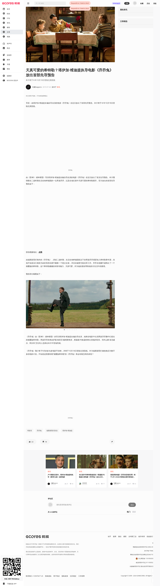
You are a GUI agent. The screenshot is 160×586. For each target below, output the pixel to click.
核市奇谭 (141, 536)
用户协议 (56, 576)
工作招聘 (81, 576)
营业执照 (155, 543)
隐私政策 (65, 576)
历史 (148, 3)
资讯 (58, 87)
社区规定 (73, 576)
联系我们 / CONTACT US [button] (34, 576)
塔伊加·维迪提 (67, 430)
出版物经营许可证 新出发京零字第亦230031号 (144, 566)
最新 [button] (134, 512)
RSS (156, 536)
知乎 (109, 536)
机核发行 (150, 536)
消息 (154, 3)
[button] (31, 441)
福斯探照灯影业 (52, 430)
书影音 (29, 430)
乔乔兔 (39, 430)
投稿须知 (48, 576)
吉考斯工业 (132, 536)
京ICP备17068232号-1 (151, 551)
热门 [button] (128, 512)
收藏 (141, 3)
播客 (125, 536)
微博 (114, 536)
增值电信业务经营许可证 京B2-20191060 (145, 547)
